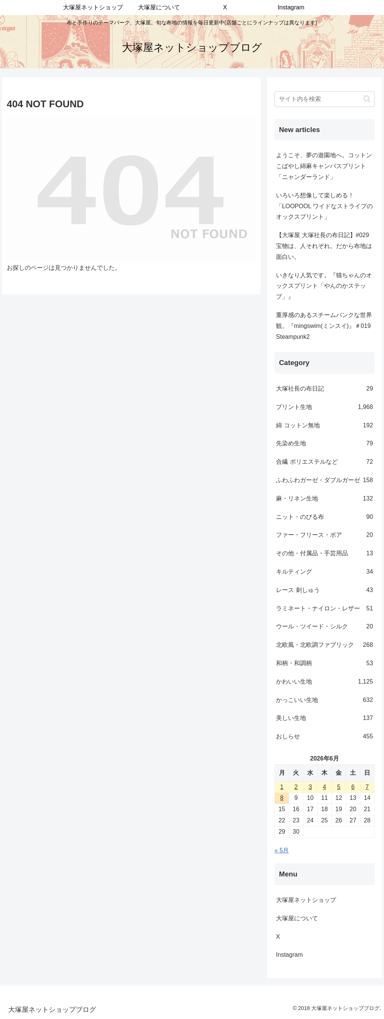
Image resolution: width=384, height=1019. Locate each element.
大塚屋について (303, 918)
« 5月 (281, 850)
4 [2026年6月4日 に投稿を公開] (324, 787)
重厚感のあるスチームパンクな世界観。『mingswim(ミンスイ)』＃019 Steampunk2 (324, 326)
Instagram (295, 954)
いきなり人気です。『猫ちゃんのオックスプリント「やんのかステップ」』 (324, 286)
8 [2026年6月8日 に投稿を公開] (282, 798)
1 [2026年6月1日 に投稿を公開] (282, 787)
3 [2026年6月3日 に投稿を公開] (310, 787)
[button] (367, 99)
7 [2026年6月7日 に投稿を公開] (367, 787)
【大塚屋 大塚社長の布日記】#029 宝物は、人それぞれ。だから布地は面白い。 (324, 246)
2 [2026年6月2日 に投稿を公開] (296, 787)
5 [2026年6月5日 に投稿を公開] (338, 787)
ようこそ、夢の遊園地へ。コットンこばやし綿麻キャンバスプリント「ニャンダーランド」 (324, 166)
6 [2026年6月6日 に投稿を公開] (353, 787)
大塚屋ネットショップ (306, 900)
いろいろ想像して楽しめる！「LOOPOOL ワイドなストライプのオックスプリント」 (324, 206)
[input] (324, 99)
